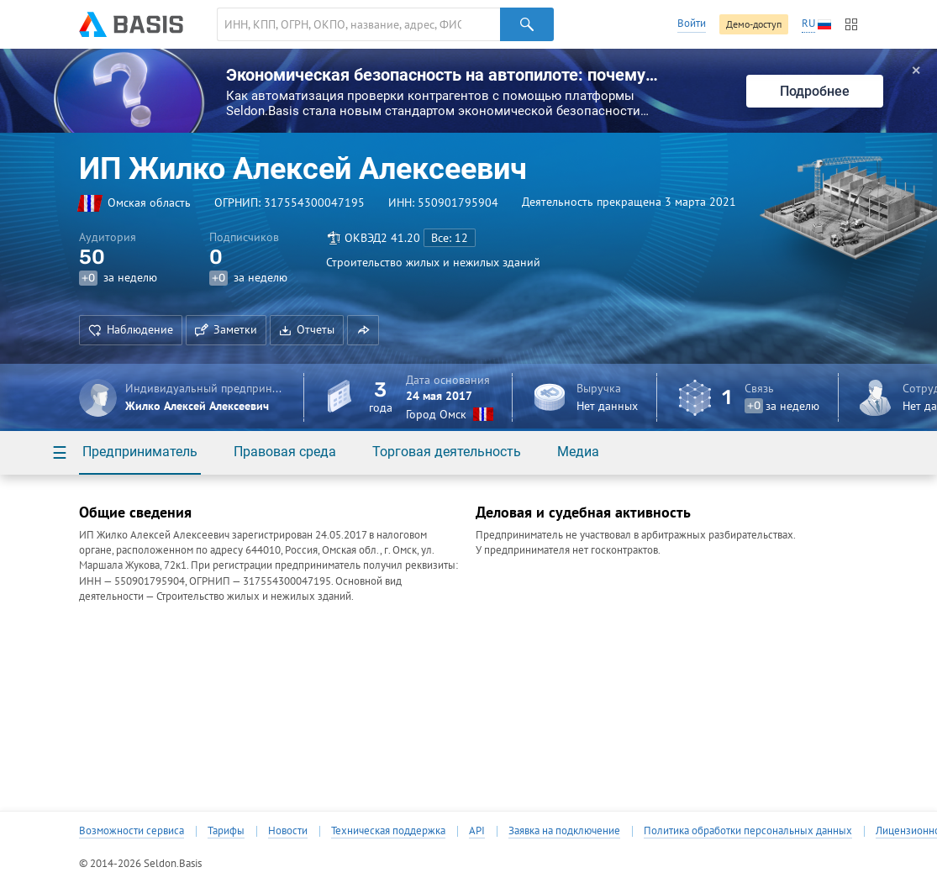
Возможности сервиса (131, 831)
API (477, 831)
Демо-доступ (754, 24)
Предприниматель (139, 452)
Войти (691, 23)
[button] (363, 330)
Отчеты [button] (306, 329)
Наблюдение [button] (130, 329)
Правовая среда (285, 452)
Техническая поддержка (388, 831)
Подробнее (815, 91)
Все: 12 (449, 237)
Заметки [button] (226, 329)
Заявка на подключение (564, 831)
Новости (288, 831)
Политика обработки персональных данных (748, 831)
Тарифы (226, 831)
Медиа (578, 452)
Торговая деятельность (446, 452)
